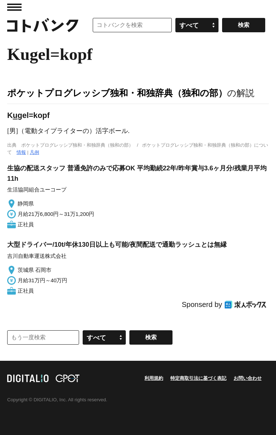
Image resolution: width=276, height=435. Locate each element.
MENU (14, 7)
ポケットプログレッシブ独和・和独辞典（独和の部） (117, 93)
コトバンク (42, 25)
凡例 (34, 152)
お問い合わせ (248, 378)
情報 (21, 152)
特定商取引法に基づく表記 (198, 378)
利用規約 (153, 378)
